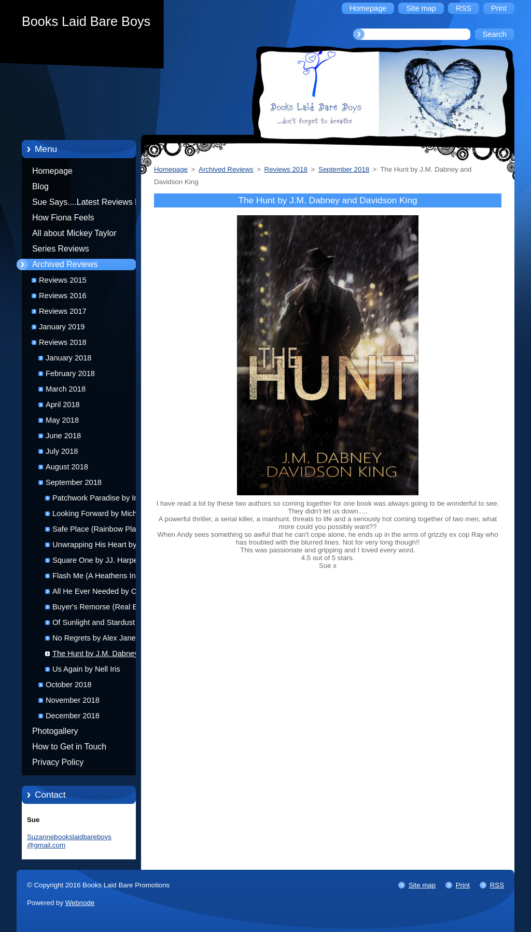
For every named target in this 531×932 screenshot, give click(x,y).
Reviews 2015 (63, 280)
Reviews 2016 (63, 295)
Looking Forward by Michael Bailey (99, 515)
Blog (40, 186)
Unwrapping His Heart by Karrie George (94, 546)
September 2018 (74, 482)
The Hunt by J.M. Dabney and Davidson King (102, 655)
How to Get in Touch (69, 746)
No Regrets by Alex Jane (94, 638)
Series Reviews (60, 248)
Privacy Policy (57, 762)
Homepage (52, 170)
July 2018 (62, 451)
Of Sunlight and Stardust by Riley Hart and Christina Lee (99, 624)
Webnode (80, 903)
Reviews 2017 (63, 311)
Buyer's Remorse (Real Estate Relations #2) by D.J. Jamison (103, 609)
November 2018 (73, 700)
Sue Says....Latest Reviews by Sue (88, 204)
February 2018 (70, 373)
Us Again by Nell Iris (86, 669)
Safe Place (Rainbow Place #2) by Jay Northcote (104, 531)
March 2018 (66, 389)
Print (463, 885)
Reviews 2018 (63, 342)
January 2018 (68, 358)
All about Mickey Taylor (74, 233)
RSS (497, 885)
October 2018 (68, 684)
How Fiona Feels (63, 217)
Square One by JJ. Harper (96, 560)
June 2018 (63, 436)
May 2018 (62, 420)
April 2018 (63, 404)
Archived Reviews (65, 264)
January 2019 (62, 327)
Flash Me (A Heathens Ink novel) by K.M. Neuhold (95, 577)
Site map (422, 885)
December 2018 (73, 716)
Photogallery (55, 731)
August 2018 (67, 467)
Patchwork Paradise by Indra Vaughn (100, 500)
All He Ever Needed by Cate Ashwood (99, 593)
